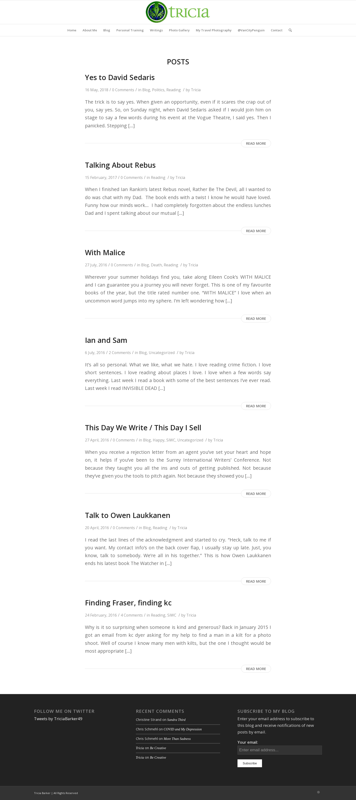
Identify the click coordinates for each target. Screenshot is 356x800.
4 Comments (132, 615)
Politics (158, 89)
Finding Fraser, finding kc (128, 603)
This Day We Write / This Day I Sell (143, 427)
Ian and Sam (106, 340)
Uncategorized (162, 352)
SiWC (170, 440)
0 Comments (123, 89)
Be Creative (158, 748)
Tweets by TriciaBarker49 (58, 718)
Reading (173, 89)
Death (156, 265)
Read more (256, 143)
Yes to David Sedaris (120, 77)
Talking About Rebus (120, 165)
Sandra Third (176, 720)
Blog (146, 89)
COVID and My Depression (183, 729)
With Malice (105, 252)
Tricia (196, 89)
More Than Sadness (177, 739)
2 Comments (120, 352)
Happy (158, 440)
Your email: (247, 742)
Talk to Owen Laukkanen (127, 515)
